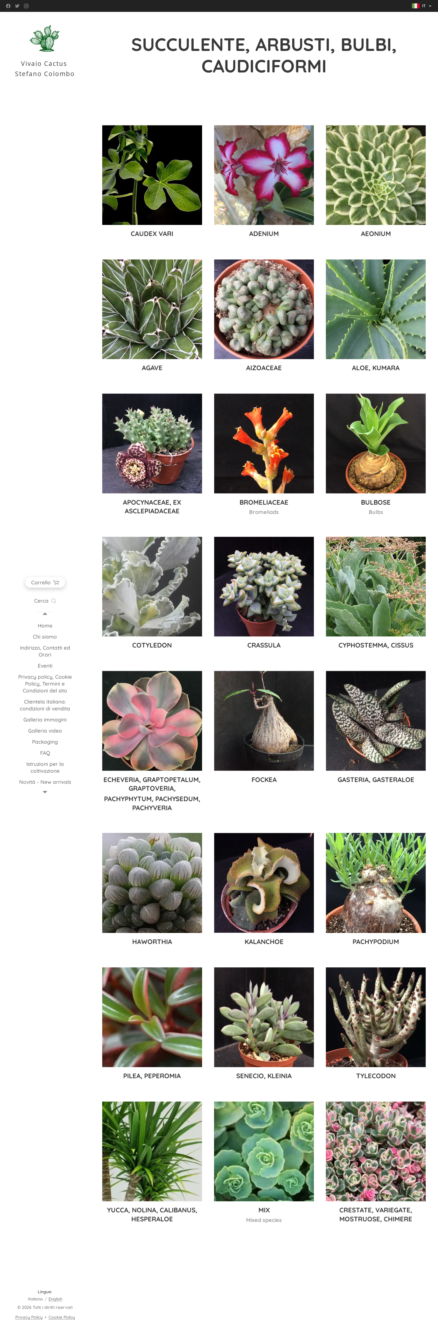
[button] (45, 600)
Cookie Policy (62, 1317)
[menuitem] (45, 625)
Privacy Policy (29, 1317)
